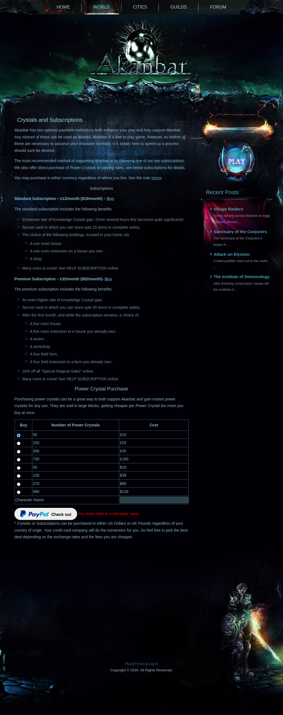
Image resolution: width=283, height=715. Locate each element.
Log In (153, 664)
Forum (218, 7)
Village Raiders (228, 209)
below (156, 178)
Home (63, 7)
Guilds (178, 7)
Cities (140, 7)
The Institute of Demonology (242, 276)
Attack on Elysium (232, 254)
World (101, 7)
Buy (110, 198)
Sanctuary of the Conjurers (240, 231)
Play (128, 664)
